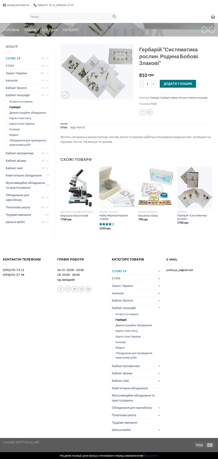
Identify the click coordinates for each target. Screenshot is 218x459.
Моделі (13, 134)
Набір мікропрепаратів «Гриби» (113, 217)
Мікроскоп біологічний (74, 215)
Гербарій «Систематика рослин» (192, 217)
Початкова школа (18, 207)
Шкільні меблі (15, 222)
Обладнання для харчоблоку (17, 197)
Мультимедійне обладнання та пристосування (25, 185)
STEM (10, 65)
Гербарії (70, 30)
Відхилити (151, 455)
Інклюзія (11, 80)
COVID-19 (13, 58)
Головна (11, 30)
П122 (154, 103)
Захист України (16, 73)
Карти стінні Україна (22, 123)
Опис (64, 127)
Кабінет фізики (16, 160)
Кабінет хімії (14, 168)
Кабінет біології (16, 88)
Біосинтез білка (148, 215)
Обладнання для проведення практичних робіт (27, 142)
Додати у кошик (178, 83)
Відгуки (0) (77, 127)
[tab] (64, 127)
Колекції (14, 129)
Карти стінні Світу (20, 118)
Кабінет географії (41, 30)
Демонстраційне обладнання (27, 112)
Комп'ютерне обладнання (24, 175)
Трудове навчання (18, 214)
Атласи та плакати (20, 101)
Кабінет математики (20, 153)
